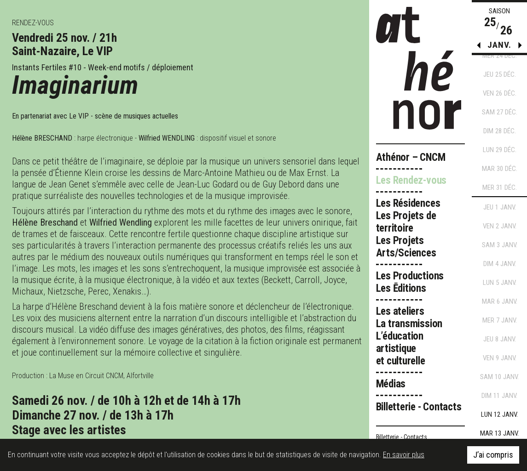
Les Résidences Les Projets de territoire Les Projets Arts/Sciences (408, 228)
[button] (520, 47)
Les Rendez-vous (411, 180)
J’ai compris (493, 455)
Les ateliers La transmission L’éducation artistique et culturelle (409, 336)
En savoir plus (403, 454)
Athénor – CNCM (411, 157)
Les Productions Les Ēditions (410, 282)
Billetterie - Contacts (419, 407)
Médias (391, 384)
